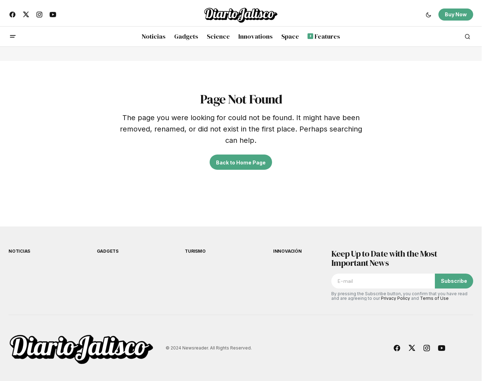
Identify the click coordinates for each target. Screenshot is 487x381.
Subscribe (454, 281)
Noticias (19, 251)
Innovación (287, 251)
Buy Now (456, 14)
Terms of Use (434, 298)
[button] (428, 14)
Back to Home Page (241, 162)
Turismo (195, 251)
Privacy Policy (395, 298)
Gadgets (107, 251)
